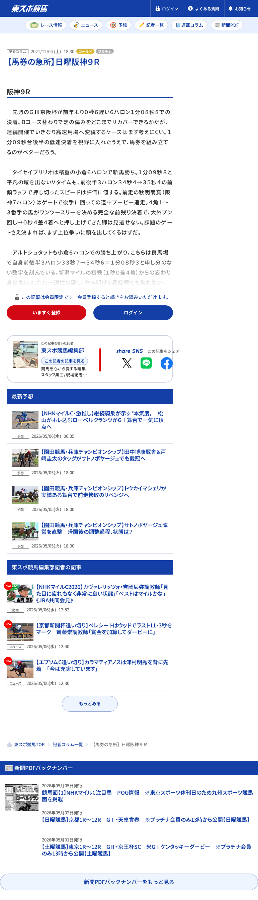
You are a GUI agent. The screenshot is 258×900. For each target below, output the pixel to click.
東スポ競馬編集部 (62, 350)
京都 (237, 231)
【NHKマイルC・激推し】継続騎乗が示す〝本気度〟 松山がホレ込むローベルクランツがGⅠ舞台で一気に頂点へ (102, 444)
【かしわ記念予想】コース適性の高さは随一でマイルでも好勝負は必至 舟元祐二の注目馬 (230, 458)
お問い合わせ (23, 868)
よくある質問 (65, 868)
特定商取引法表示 (91, 855)
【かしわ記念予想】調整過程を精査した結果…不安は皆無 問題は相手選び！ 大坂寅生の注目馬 (230, 334)
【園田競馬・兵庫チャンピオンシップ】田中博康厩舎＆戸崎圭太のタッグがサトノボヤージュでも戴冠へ (104, 476)
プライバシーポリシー (33, 855)
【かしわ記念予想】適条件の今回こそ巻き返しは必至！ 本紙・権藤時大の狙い (230, 396)
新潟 (211, 246)
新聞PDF (199, 79)
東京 (211, 231)
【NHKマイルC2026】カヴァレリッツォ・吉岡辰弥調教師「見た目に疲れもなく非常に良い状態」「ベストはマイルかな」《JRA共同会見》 (102, 600)
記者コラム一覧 (68, 738)
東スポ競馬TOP (29, 738)
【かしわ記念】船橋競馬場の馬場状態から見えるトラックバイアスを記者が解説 (230, 586)
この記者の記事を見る (65, 361)
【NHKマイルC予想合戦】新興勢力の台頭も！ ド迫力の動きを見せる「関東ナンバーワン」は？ (230, 524)
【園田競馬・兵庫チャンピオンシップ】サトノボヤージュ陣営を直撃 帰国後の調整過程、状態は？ (104, 539)
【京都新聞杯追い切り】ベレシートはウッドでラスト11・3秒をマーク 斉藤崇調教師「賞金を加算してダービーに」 (104, 635)
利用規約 (133, 855)
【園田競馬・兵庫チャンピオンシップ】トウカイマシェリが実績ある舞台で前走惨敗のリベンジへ (104, 507)
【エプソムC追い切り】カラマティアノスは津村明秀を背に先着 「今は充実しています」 (102, 667)
